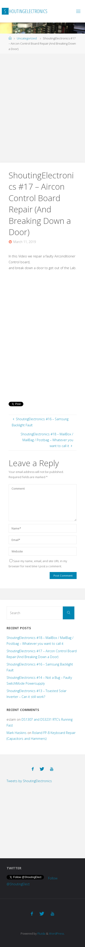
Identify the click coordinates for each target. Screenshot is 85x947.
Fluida (41, 933)
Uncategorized (27, 38)
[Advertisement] (42, 107)
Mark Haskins (17, 733)
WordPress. (57, 933)
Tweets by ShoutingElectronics (29, 781)
